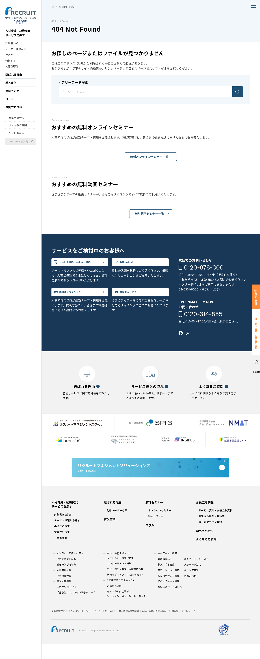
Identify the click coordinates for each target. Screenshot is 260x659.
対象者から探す (63, 529)
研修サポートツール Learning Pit (125, 589)
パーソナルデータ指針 (104, 625)
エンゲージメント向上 (196, 573)
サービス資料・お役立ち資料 (83, 263)
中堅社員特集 (64, 590)
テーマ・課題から (15, 54)
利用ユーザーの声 (117, 525)
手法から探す (62, 541)
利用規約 (173, 625)
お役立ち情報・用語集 (212, 531)
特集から (10, 66)
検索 (237, 91)
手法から (10, 60)
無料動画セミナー (136, 296)
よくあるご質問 (18, 131)
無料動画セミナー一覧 (149, 213)
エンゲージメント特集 (119, 578)
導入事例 (11, 88)
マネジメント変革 (66, 573)
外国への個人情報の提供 (154, 625)
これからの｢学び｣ (66, 601)
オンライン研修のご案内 (70, 568)
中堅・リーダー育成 (169, 585)
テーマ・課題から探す (67, 535)
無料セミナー (13, 96)
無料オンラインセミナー (80, 296)
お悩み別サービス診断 (170, 601)
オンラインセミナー (160, 525)
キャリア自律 (191, 585)
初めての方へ (16, 123)
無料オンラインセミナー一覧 (149, 156)
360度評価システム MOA (120, 595)
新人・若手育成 (166, 579)
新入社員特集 (64, 596)
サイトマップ (188, 625)
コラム (9, 104)
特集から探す (62, 546)
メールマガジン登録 (210, 537)
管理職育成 (164, 573)
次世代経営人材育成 (169, 590)
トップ (52, 7)
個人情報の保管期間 (129, 625)
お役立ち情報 (13, 113)
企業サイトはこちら (150, 476)
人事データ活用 (192, 579)
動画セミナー (156, 531)
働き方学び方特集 (66, 579)
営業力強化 (190, 590)
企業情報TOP (58, 625)
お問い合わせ (132, 263)
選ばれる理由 (13, 80)
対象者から (11, 49)
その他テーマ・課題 (169, 596)
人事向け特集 (64, 585)
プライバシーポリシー (79, 625)
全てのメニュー (18, 138)
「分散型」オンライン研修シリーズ (76, 607)
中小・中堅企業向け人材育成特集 (125, 583)
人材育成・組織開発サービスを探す (18, 38)
